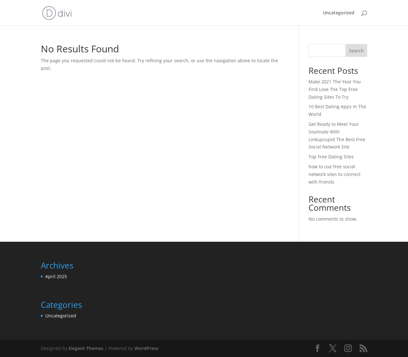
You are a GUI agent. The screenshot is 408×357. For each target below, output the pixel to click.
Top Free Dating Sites (331, 157)
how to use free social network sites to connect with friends (335, 174)
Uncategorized (338, 13)
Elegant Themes (86, 348)
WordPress (146, 348)
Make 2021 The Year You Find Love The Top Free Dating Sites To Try (335, 89)
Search (356, 51)
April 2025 (56, 276)
